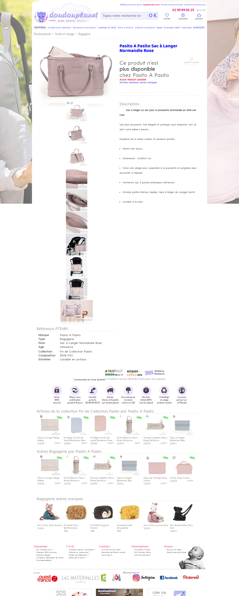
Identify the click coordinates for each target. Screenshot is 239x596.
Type (41, 339)
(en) (50, 560)
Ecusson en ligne (174, 550)
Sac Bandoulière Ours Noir (181, 525)
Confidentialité (42, 560)
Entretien (44, 359)
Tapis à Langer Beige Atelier (49, 478)
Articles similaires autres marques (138, 82)
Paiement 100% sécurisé (46, 552)
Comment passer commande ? (82, 550)
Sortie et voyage (64, 34)
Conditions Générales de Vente (49, 558)
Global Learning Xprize (176, 552)
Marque (43, 335)
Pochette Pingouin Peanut (102, 525)
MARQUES (199, 27)
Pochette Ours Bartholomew (75, 525)
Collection (45, 351)
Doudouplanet (42, 34)
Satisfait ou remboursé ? (79, 552)
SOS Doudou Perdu (142, 552)
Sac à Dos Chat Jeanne (49, 524)
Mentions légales (43, 555)
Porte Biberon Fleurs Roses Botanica (75, 478)
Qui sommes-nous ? (44, 550)
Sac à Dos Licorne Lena (155, 524)
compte (183, 17)
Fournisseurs (106, 555)
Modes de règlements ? (79, 555)
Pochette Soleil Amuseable (128, 525)
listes (166, 17)
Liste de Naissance (142, 555)
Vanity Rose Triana (181, 476)
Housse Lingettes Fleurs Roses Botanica (102, 478)
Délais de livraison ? (77, 558)
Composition (46, 355)
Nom (41, 343)
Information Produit (142, 550)
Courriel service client (110, 550)
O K (153, 16)
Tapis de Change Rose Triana (155, 478)
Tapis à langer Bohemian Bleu (128, 478)
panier (199, 17)
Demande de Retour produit (113, 552)
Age (41, 347)
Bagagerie (84, 34)
